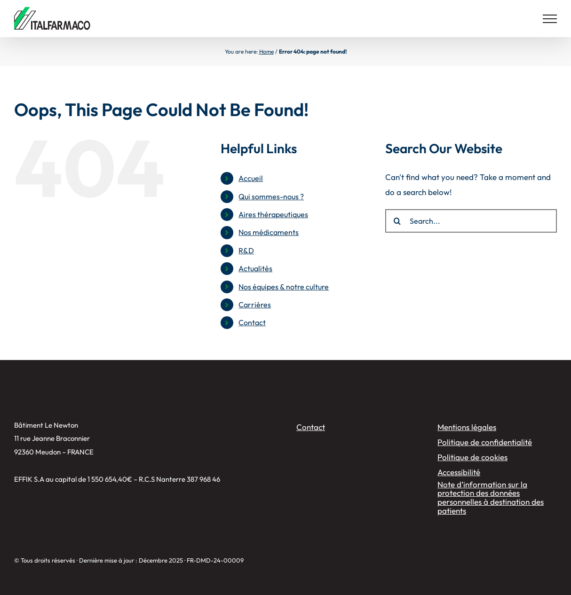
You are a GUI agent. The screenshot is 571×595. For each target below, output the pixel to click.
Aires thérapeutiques (273, 214)
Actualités (255, 268)
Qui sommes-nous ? (271, 196)
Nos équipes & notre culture (283, 286)
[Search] (397, 221)
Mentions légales (466, 427)
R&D (246, 250)
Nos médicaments (268, 232)
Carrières (254, 304)
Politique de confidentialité (484, 442)
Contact (252, 322)
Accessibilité (458, 472)
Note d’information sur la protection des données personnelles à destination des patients (490, 497)
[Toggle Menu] (549, 19)
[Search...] (471, 221)
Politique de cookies (472, 457)
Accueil (250, 178)
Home (266, 51)
